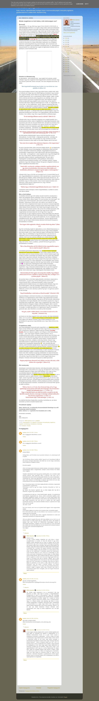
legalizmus (52, 422)
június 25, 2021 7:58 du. (32, 450)
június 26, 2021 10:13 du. (32, 578)
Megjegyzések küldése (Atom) (32, 691)
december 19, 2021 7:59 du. (43, 535)
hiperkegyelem (26, 422)
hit (31, 422)
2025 (66, 40)
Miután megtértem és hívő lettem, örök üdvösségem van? (72, 53)
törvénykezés (33, 424)
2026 (66, 38)
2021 (66, 46)
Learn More (79, 4)
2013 (66, 67)
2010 (66, 69)
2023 (66, 42)
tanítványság (27, 424)
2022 (66, 44)
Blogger (65, 697)
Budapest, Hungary (26, 425)
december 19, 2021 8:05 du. (43, 590)
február (68, 50)
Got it (86, 4)
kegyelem (34, 422)
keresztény (39, 422)
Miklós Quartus (30, 535)
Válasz (24, 436)
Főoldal (38, 688)
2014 (66, 65)
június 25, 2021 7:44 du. (32, 432)
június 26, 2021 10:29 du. (32, 618)
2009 (66, 71)
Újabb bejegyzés (24, 688)
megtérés (21, 424)
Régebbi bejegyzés (53, 688)
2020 (66, 57)
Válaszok (26, 533)
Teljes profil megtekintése (69, 32)
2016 (66, 61)
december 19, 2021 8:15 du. (43, 629)
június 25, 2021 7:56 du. (32, 441)
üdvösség (39, 424)
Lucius (24, 432)
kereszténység (46, 422)
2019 (66, 59)
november (68, 48)
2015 (66, 63)
